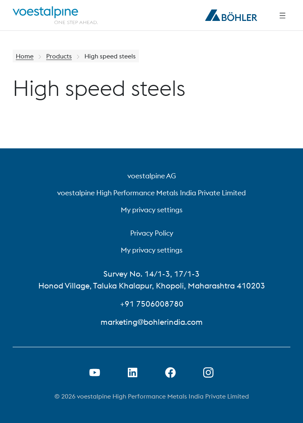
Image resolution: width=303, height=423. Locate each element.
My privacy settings (152, 209)
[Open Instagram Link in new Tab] (208, 372)
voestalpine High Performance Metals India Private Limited (151, 192)
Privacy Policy (151, 233)
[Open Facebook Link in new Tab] (170, 372)
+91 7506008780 (151, 304)
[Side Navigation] (282, 15)
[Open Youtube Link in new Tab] (94, 372)
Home (25, 56)
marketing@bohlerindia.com (152, 322)
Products (59, 56)
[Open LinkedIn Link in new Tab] (132, 372)
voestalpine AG (151, 175)
